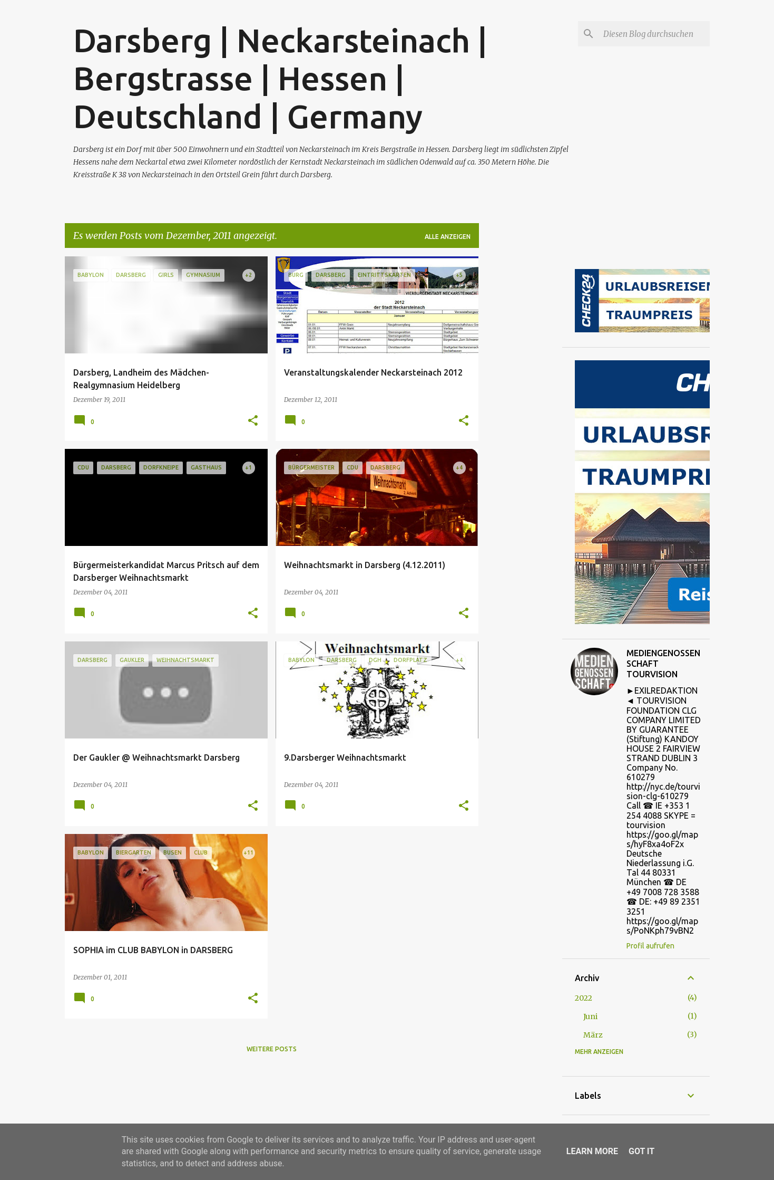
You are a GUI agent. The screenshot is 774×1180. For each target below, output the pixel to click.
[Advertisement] (520, 414)
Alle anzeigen (448, 236)
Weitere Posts (272, 1048)
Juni (590, 1016)
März (593, 1035)
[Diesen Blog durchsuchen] (654, 33)
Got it (641, 1151)
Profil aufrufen (650, 946)
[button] (253, 421)
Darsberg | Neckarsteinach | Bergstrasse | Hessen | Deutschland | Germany (280, 78)
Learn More (592, 1151)
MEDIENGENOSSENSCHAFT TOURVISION (663, 663)
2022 (583, 998)
